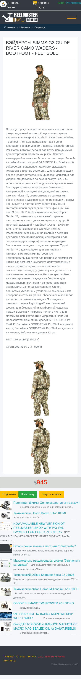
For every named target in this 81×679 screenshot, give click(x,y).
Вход (61, 2)
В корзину (27, 494)
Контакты (10, 660)
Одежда (40, 27)
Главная (9, 27)
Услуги (32, 656)
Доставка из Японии (51, 656)
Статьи (20, 656)
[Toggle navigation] (71, 19)
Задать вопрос (52, 494)
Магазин (24, 27)
